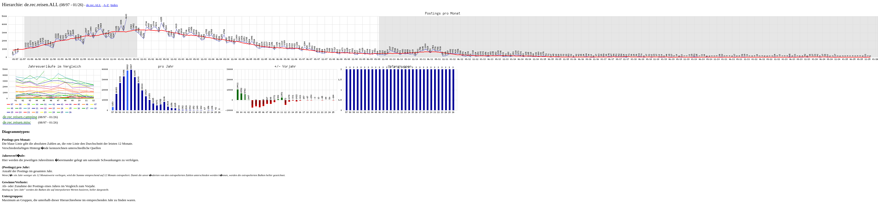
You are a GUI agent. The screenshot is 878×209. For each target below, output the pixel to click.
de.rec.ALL (93, 5)
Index (114, 5)
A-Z (106, 5)
